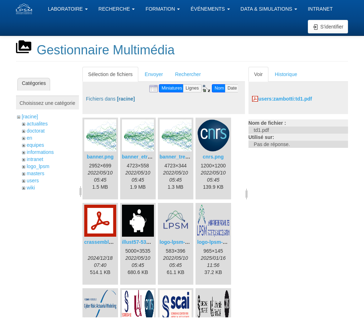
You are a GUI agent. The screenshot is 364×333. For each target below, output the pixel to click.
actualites (37, 124)
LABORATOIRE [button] (68, 9)
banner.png (100, 157)
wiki (31, 187)
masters (35, 173)
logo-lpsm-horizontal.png (227, 242)
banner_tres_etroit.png (187, 157)
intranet (35, 159)
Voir (258, 74)
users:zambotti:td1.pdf (285, 99)
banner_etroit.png (143, 157)
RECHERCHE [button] (116, 9)
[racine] (30, 116)
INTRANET (320, 9)
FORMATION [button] (162, 9)
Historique (286, 74)
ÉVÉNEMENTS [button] (210, 9)
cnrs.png (213, 157)
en (29, 138)
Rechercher (187, 74)
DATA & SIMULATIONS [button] (269, 9)
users (33, 180)
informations (40, 152)
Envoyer (154, 74)
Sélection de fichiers (110, 74)
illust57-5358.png (142, 242)
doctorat (36, 131)
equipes (35, 145)
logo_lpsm (38, 166)
